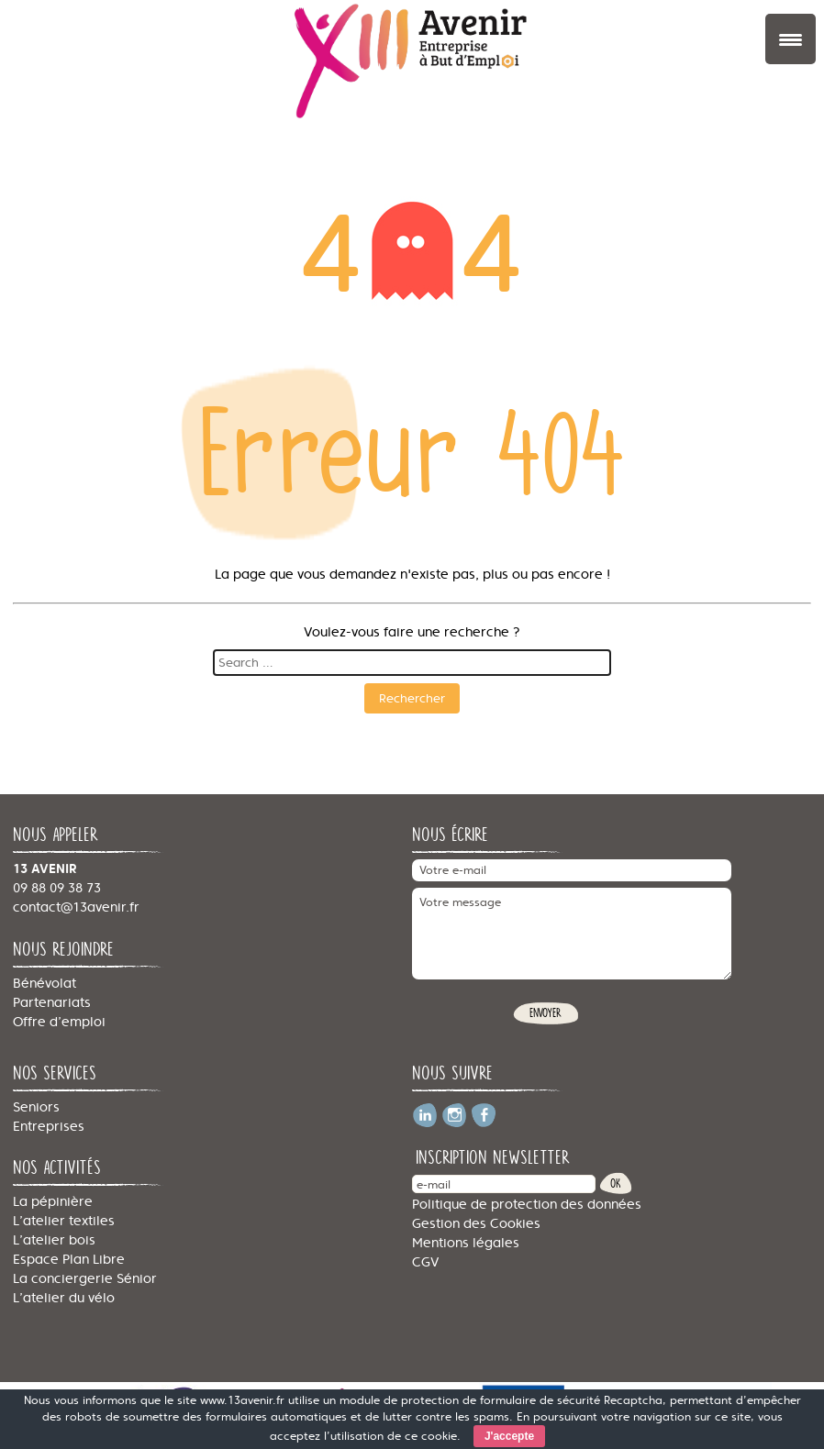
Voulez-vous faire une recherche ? (412, 632)
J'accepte (509, 1436)
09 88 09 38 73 (57, 887)
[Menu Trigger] (790, 39)
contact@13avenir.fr (76, 907)
